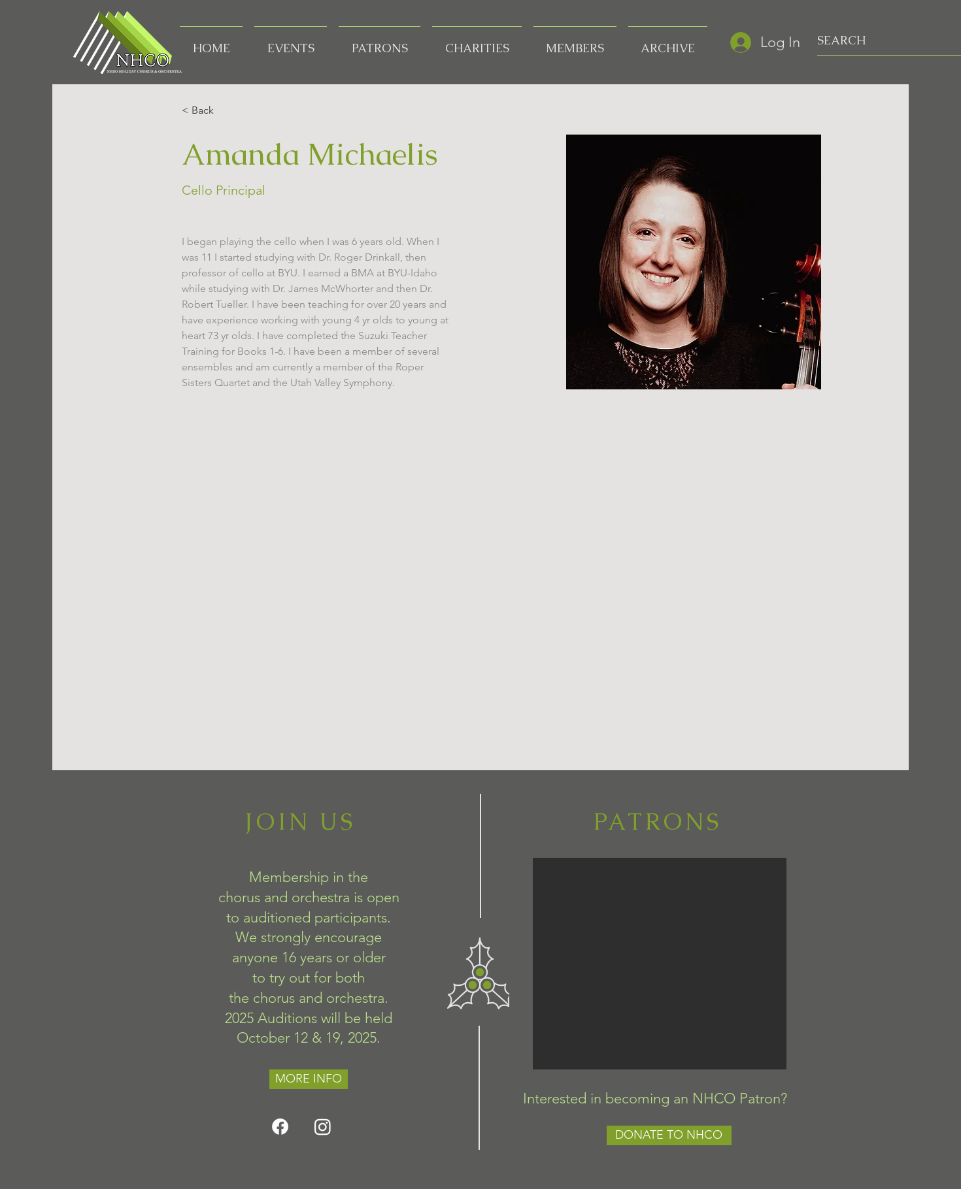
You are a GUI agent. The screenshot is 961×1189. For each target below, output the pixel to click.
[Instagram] (322, 1126)
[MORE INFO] (308, 1079)
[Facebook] (280, 1126)
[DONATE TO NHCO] (669, 1135)
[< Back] (207, 111)
